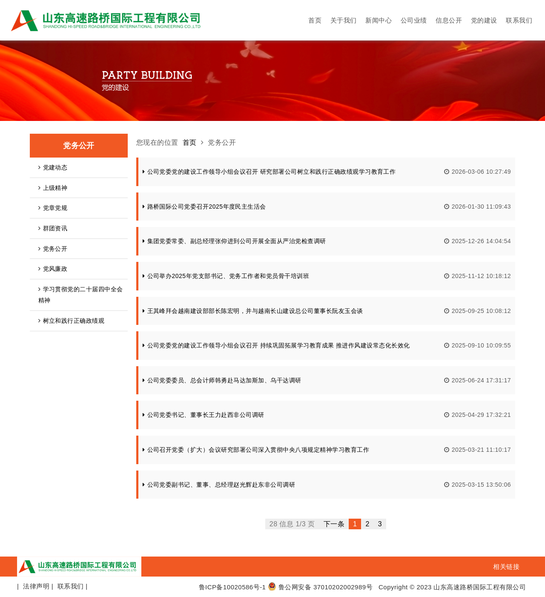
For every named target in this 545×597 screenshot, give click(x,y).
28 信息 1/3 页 (292, 524)
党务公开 (52, 248)
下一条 (334, 524)
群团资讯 (52, 228)
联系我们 (70, 586)
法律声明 (36, 586)
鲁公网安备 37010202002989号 (320, 587)
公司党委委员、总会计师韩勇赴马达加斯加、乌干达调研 (222, 380)
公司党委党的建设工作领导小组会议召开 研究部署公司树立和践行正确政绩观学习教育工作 (269, 171)
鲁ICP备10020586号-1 (232, 587)
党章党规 (52, 207)
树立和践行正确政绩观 (71, 320)
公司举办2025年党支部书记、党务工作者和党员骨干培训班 (226, 276)
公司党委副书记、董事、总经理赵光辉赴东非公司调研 (219, 484)
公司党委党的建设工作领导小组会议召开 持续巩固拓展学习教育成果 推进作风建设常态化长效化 (276, 345)
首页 (190, 142)
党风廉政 (52, 268)
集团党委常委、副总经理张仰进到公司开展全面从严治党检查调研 (234, 241)
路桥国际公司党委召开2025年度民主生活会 (204, 206)
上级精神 (52, 187)
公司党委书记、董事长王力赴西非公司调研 (203, 414)
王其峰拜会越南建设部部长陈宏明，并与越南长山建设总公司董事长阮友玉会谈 (253, 310)
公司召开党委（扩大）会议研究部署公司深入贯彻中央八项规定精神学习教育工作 (256, 449)
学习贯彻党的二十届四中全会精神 (80, 295)
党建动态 (52, 167)
